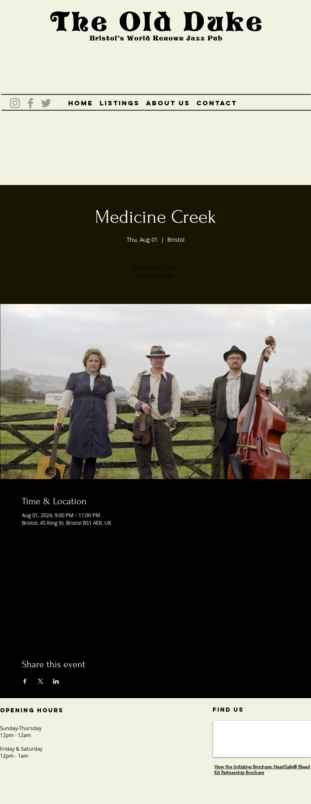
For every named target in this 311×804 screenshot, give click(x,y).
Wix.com (85, 780)
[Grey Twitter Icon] (46, 103)
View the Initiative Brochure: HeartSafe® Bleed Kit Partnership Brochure (262, 769)
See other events (155, 274)
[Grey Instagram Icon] (15, 103)
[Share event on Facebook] (25, 681)
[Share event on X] (40, 681)
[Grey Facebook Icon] (30, 103)
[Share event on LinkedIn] (56, 681)
